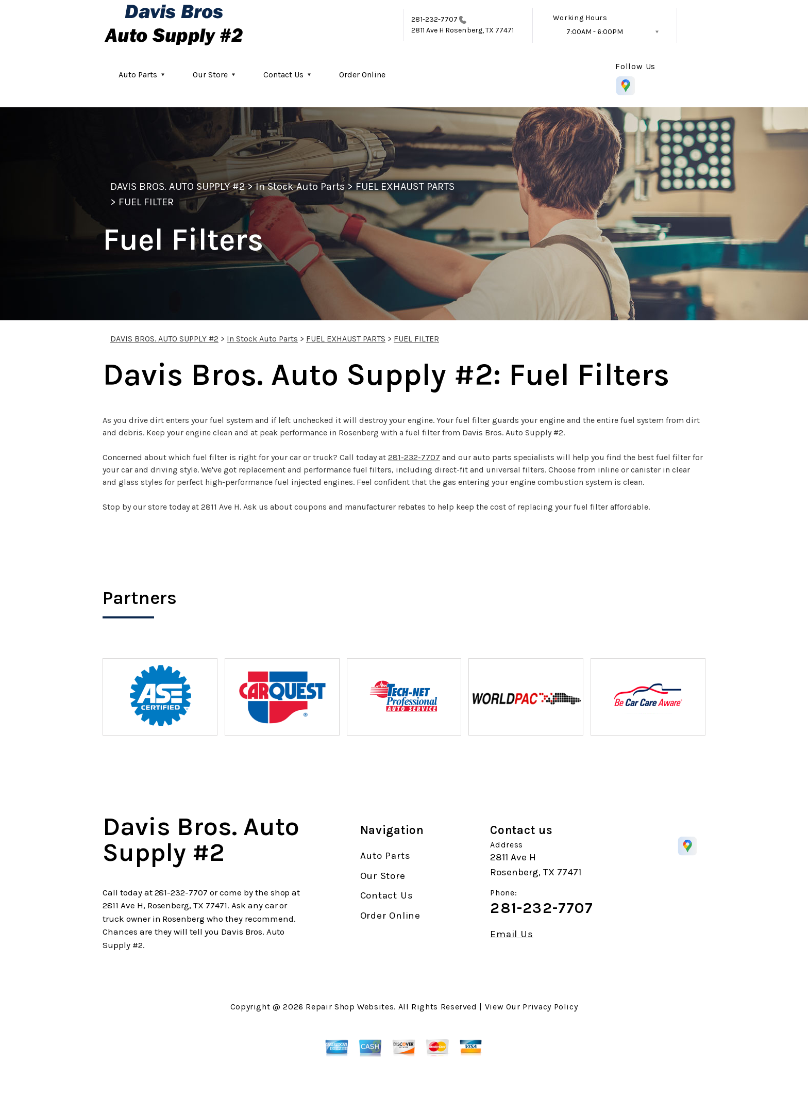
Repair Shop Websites (350, 1006)
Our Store (210, 74)
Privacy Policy (550, 1006)
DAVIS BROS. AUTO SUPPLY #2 (177, 186)
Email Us (511, 934)
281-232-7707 (434, 19)
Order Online (362, 74)
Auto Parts (138, 74)
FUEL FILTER (146, 202)
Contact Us (283, 74)
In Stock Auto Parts (300, 186)
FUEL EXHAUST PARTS (405, 186)
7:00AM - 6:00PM (594, 31)
